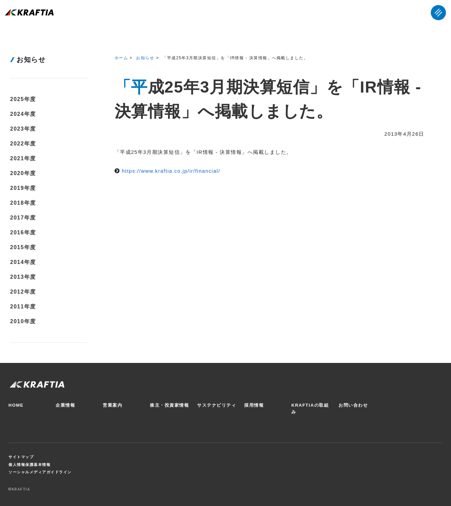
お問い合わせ (353, 405)
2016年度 (23, 232)
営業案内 (112, 405)
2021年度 (23, 158)
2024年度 (23, 114)
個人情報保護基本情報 (29, 465)
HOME (16, 405)
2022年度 (23, 143)
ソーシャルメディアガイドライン (40, 472)
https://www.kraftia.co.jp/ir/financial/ (171, 171)
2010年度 (23, 321)
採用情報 (254, 405)
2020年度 (23, 173)
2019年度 (23, 188)
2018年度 (23, 203)
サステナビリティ (216, 405)
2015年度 (23, 247)
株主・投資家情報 (169, 405)
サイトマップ (21, 457)
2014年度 (23, 262)
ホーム (121, 58)
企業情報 (65, 405)
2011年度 (23, 306)
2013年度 (23, 277)
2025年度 (23, 99)
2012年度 (23, 292)
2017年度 (23, 218)
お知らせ (145, 58)
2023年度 (23, 129)
